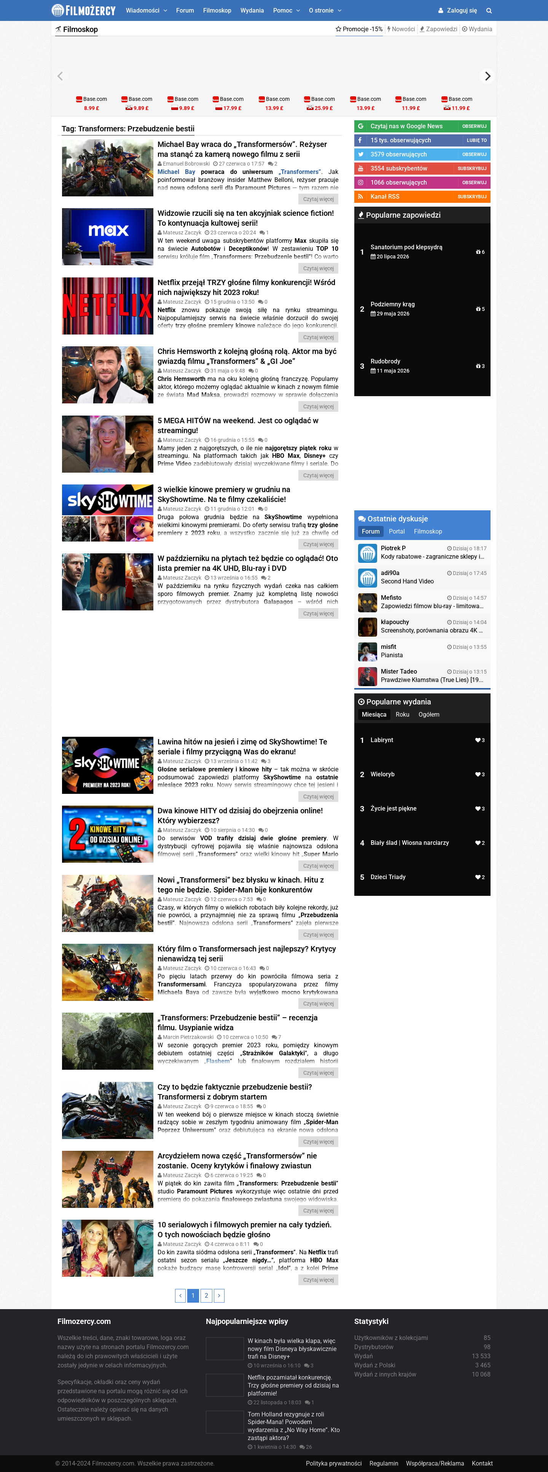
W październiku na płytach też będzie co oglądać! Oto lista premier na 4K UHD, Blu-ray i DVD (248, 563)
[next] (487, 76)
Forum (185, 10)
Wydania (252, 10)
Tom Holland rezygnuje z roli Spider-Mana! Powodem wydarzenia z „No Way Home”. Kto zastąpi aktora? (294, 1426)
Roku (402, 714)
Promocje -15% (359, 29)
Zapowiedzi (438, 29)
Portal (397, 531)
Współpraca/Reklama (435, 1463)
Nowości (401, 29)
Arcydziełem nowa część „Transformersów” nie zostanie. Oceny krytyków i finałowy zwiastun (237, 1160)
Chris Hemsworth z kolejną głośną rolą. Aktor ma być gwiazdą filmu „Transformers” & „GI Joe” (247, 356)
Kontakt (482, 1463)
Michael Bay (176, 171)
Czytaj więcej (318, 199)
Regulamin (384, 1463)
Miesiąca (374, 714)
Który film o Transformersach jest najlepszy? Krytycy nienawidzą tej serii (247, 953)
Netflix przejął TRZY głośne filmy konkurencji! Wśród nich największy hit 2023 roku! (246, 287)
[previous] (60, 76)
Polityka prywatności (334, 1463)
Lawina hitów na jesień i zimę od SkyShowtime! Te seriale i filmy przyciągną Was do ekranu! (242, 746)
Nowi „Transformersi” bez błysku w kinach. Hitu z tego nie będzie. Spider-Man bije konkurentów (241, 884)
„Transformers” (297, 171)
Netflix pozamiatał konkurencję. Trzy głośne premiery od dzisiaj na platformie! (293, 1385)
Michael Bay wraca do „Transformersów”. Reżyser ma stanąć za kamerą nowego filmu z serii (242, 149)
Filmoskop (217, 10)
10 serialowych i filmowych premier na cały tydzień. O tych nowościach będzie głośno (245, 1229)
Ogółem (429, 714)
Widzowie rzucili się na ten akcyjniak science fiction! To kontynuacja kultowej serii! (246, 218)
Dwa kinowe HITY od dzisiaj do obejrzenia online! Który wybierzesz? (240, 815)
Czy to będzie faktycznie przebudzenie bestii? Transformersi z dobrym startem (235, 1091)
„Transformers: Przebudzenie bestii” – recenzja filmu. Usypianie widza (238, 1022)
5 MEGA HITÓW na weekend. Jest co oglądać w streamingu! (238, 425)
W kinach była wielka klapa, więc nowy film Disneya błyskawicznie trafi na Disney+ (292, 1348)
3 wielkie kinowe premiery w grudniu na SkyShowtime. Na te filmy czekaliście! (224, 494)
